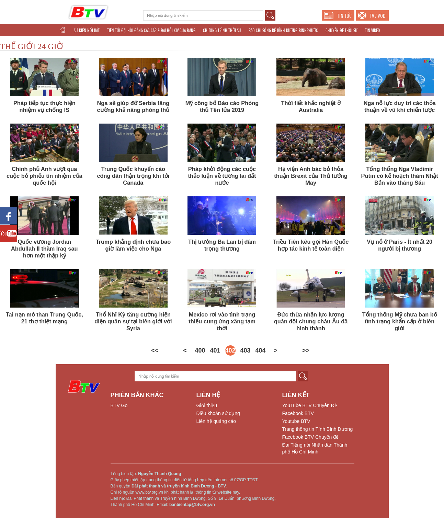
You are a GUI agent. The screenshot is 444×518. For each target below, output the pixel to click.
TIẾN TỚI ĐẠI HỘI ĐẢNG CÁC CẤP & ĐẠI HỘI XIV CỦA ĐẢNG (151, 30)
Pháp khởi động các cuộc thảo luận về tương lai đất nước (222, 176)
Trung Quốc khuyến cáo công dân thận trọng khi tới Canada (133, 176)
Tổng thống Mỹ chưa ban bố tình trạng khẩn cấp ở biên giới (399, 321)
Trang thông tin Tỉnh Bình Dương (317, 429)
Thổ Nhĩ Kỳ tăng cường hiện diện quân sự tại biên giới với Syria (133, 321)
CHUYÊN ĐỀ (88, 42)
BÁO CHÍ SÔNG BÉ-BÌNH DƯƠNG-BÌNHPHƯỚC (283, 30)
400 (200, 350)
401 (215, 350)
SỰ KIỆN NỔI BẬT (87, 30)
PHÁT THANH (252, 42)
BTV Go (119, 405)
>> (305, 350)
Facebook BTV (298, 413)
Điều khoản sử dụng (218, 413)
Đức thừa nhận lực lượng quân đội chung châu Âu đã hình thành (311, 321)
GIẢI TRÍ (65, 42)
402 (230, 350)
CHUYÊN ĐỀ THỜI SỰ (341, 30)
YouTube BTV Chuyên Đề (309, 405)
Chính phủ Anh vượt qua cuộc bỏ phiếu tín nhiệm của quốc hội (44, 176)
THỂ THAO (188, 42)
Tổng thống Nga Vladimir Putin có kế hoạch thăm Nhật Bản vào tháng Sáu (399, 176)
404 (260, 350)
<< (154, 350)
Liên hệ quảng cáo (216, 421)
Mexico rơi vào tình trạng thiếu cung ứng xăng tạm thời (222, 321)
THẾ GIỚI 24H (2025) (219, 42)
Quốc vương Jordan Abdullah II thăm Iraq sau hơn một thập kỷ (44, 248)
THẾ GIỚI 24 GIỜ (31, 46)
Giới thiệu (206, 405)
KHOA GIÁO (112, 42)
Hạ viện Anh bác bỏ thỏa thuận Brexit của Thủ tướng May (311, 176)
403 (245, 350)
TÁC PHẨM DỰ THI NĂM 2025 (151, 42)
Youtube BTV (296, 421)
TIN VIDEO (372, 30)
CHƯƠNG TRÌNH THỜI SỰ (222, 30)
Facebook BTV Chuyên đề (310, 437)
